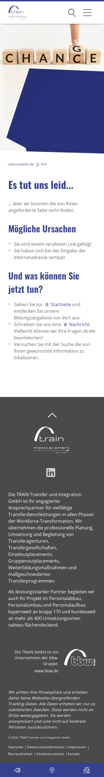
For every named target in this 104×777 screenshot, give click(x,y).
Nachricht (79, 324)
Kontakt (74, 754)
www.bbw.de (46, 670)
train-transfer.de (21, 164)
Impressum (77, 747)
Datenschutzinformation (46, 747)
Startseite (61, 304)
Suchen (71, 12)
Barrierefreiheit (20, 754)
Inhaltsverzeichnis (50, 754)
